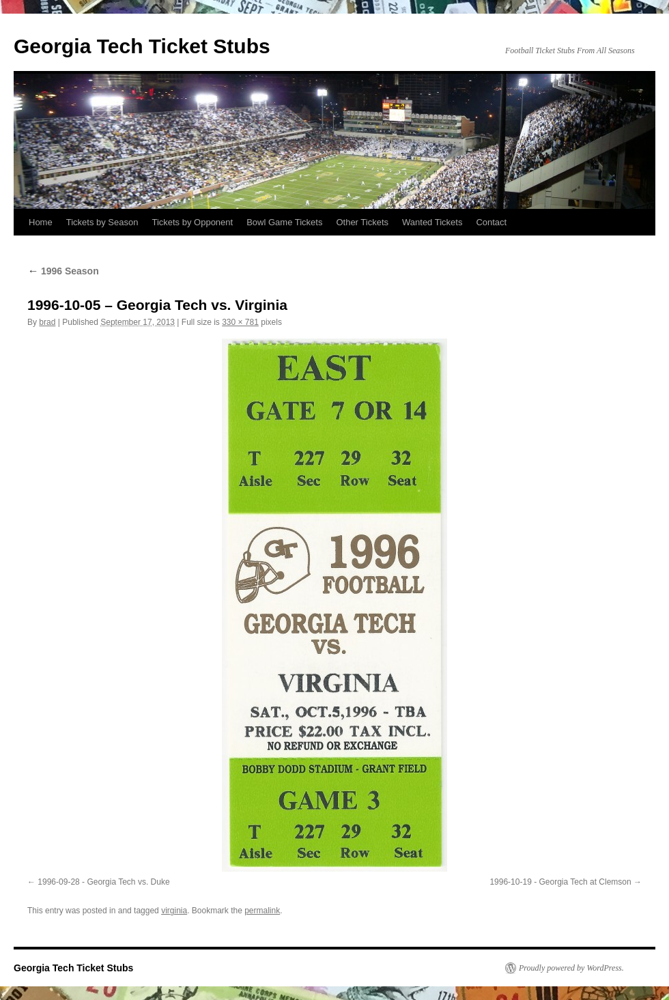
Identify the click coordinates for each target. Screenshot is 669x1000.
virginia (174, 910)
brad (47, 322)
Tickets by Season (102, 222)
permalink (262, 910)
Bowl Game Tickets (284, 222)
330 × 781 (240, 322)
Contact (491, 222)
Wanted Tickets (432, 222)
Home (41, 222)
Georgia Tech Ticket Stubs (142, 46)
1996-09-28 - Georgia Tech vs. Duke (103, 882)
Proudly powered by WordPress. (571, 968)
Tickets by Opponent (192, 222)
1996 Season (63, 271)
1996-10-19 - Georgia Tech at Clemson (560, 882)
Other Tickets (362, 222)
